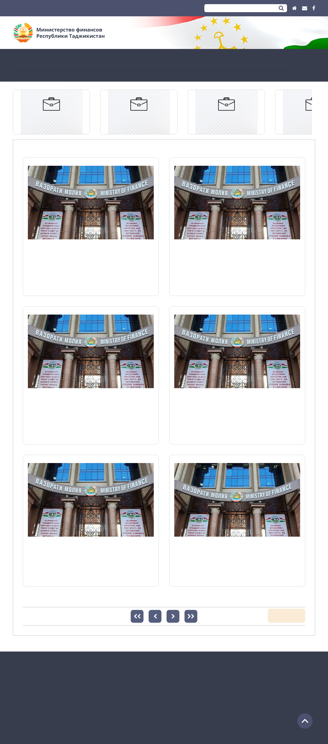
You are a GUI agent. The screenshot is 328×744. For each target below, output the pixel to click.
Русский (44, 8)
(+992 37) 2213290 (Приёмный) (44, 698)
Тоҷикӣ (21, 8)
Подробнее (40, 284)
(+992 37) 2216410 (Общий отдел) (46, 690)
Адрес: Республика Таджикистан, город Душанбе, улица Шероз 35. (83, 675)
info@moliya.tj (70, 705)
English (66, 8)
